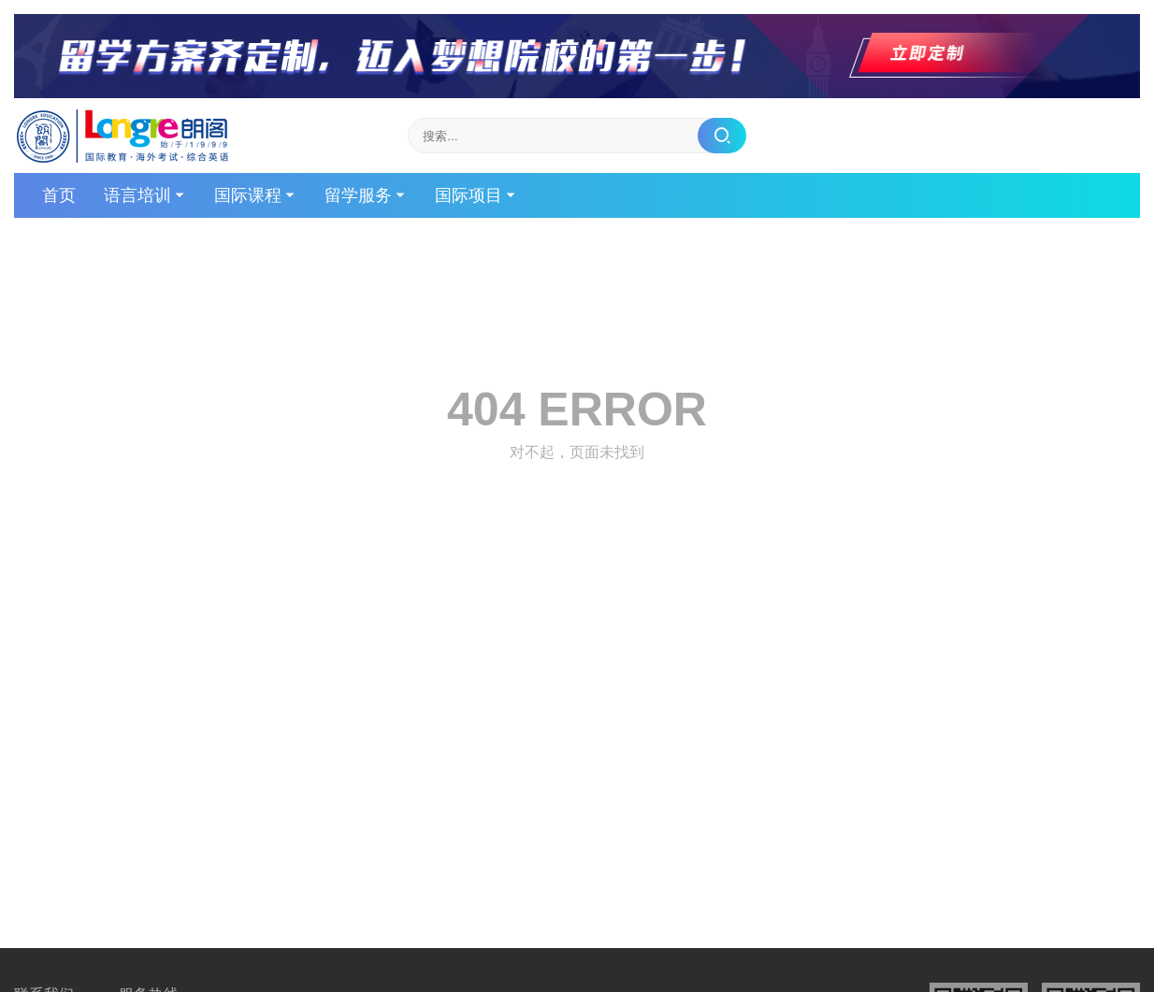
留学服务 (358, 195)
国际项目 (468, 195)
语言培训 (137, 195)
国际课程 (247, 195)
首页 (59, 195)
